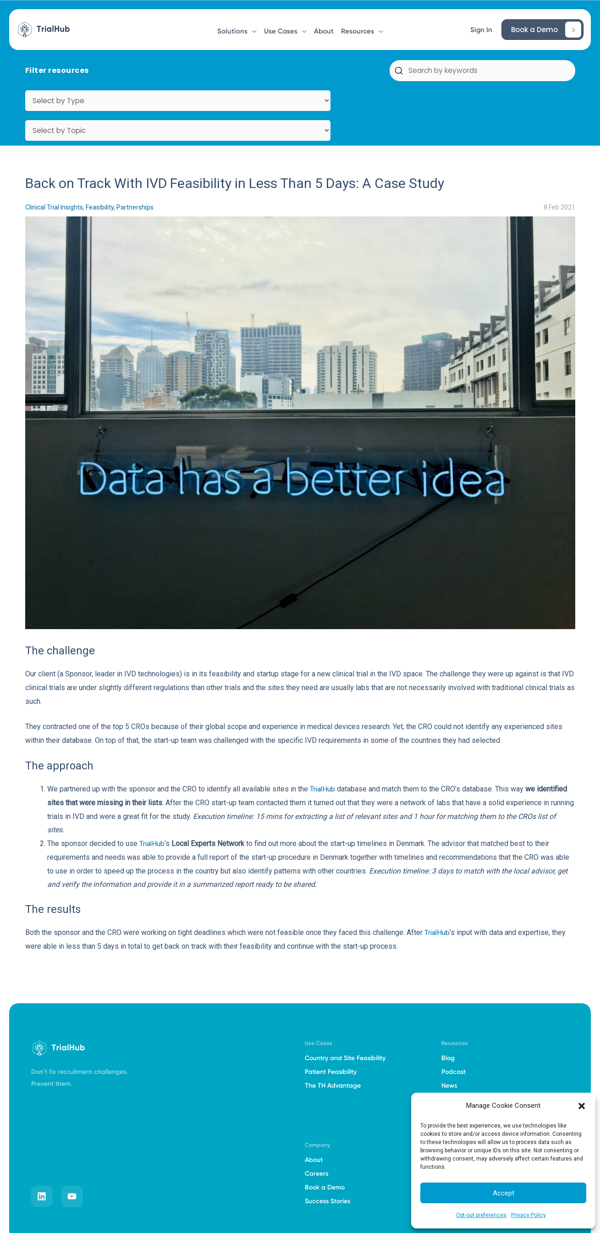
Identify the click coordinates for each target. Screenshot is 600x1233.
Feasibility (100, 147)
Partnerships (135, 147)
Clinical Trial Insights (54, 147)
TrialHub (323, 729)
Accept (503, 1193)
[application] (252, 27)
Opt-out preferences (481, 1215)
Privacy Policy (528, 1215)
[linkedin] (41, 1136)
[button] (581, 1106)
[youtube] (72, 1136)
